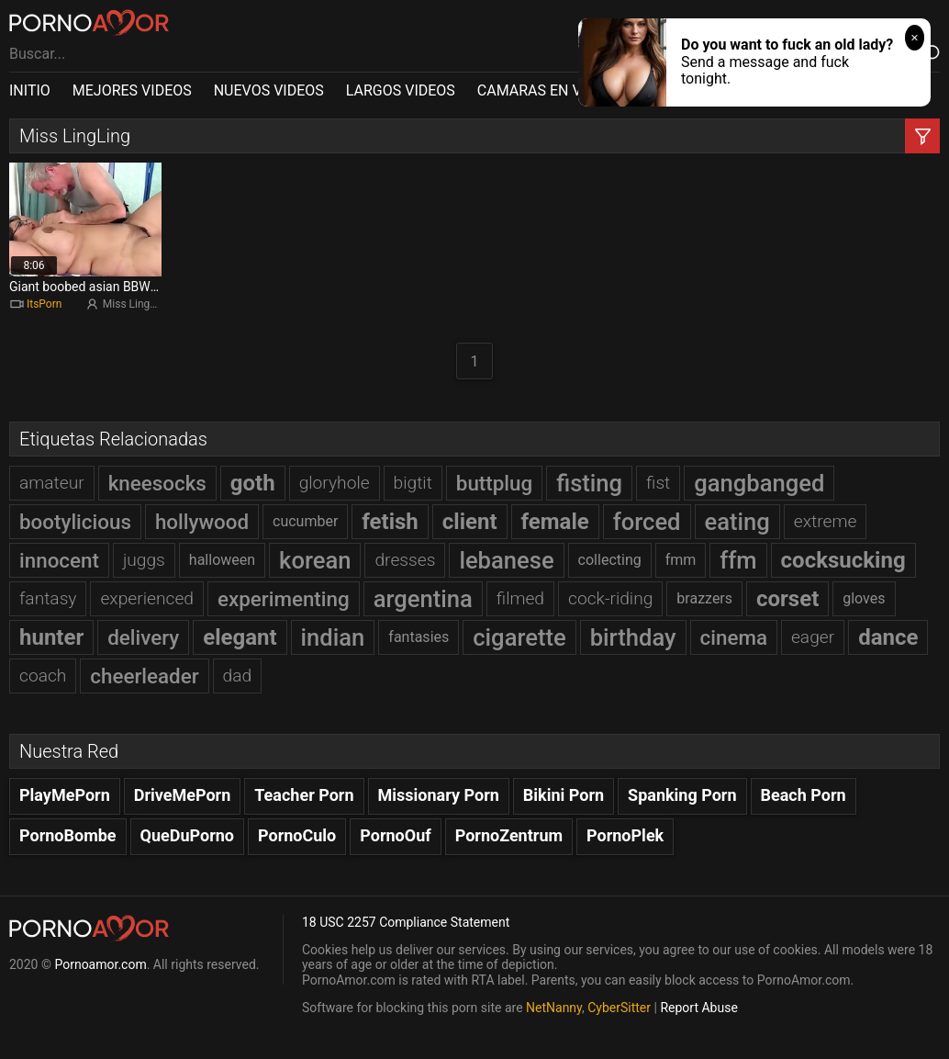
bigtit (413, 482)
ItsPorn (44, 304)
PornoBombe (68, 835)
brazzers (704, 598)
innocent (59, 560)
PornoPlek (625, 835)
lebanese (506, 560)
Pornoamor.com (100, 964)
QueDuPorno (187, 835)
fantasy (47, 598)
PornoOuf (395, 835)
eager (812, 637)
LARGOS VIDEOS (400, 90)
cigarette (519, 637)
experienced (147, 598)
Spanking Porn (682, 795)
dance (888, 637)
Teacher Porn (303, 795)
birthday (633, 637)
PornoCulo (297, 835)
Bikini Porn (563, 795)
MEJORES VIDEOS (132, 90)
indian (333, 637)
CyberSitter (619, 1007)
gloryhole (334, 482)
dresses (404, 559)
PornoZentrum (509, 835)
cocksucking (843, 560)
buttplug (494, 483)
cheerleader (144, 676)
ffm (738, 560)
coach (42, 675)
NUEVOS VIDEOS (269, 90)
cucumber (305, 521)
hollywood (202, 522)
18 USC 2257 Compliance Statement (405, 922)
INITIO (29, 90)
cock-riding (610, 598)
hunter (51, 637)
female (555, 522)
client (469, 522)
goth (252, 483)
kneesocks (157, 483)
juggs (144, 559)
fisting (589, 483)
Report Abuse (698, 1007)
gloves (864, 598)
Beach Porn (803, 795)
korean (315, 560)
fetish (390, 522)
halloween (222, 560)
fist (658, 482)
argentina (423, 599)
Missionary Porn (438, 795)
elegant (239, 637)
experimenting (284, 599)
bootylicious (75, 522)
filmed (520, 598)
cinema (733, 637)
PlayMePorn (64, 795)
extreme (825, 521)
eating (737, 521)
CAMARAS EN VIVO (541, 90)
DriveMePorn (182, 795)
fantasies (418, 637)
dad (237, 675)
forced (647, 521)
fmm (681, 560)
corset (787, 599)
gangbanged (759, 483)
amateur (51, 482)
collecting (610, 560)
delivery (143, 637)
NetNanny (554, 1007)
